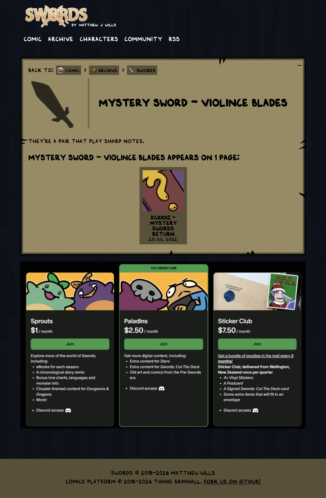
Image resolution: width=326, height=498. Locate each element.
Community (143, 38)
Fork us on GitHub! (232, 481)
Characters (99, 38)
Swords (146, 70)
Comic (33, 38)
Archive (60, 38)
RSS (173, 38)
